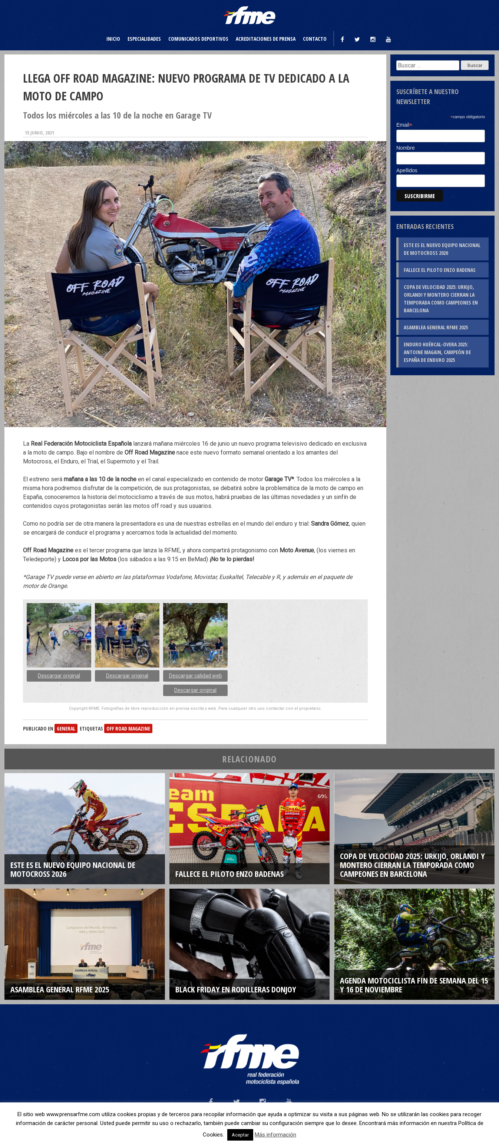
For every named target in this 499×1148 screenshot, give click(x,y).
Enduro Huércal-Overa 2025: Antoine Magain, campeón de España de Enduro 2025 (437, 352)
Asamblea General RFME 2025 (436, 327)
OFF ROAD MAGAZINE (128, 728)
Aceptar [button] (240, 1135)
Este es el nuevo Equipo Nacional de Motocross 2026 (442, 249)
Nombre (405, 148)
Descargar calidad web (195, 676)
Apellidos (406, 170)
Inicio (113, 38)
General (66, 728)
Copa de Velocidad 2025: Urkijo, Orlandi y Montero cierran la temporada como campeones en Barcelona (441, 298)
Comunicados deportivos (198, 38)
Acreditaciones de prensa (265, 38)
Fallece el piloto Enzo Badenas (440, 269)
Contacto (315, 38)
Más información (275, 1134)
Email (404, 125)
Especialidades (144, 38)
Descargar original (59, 676)
